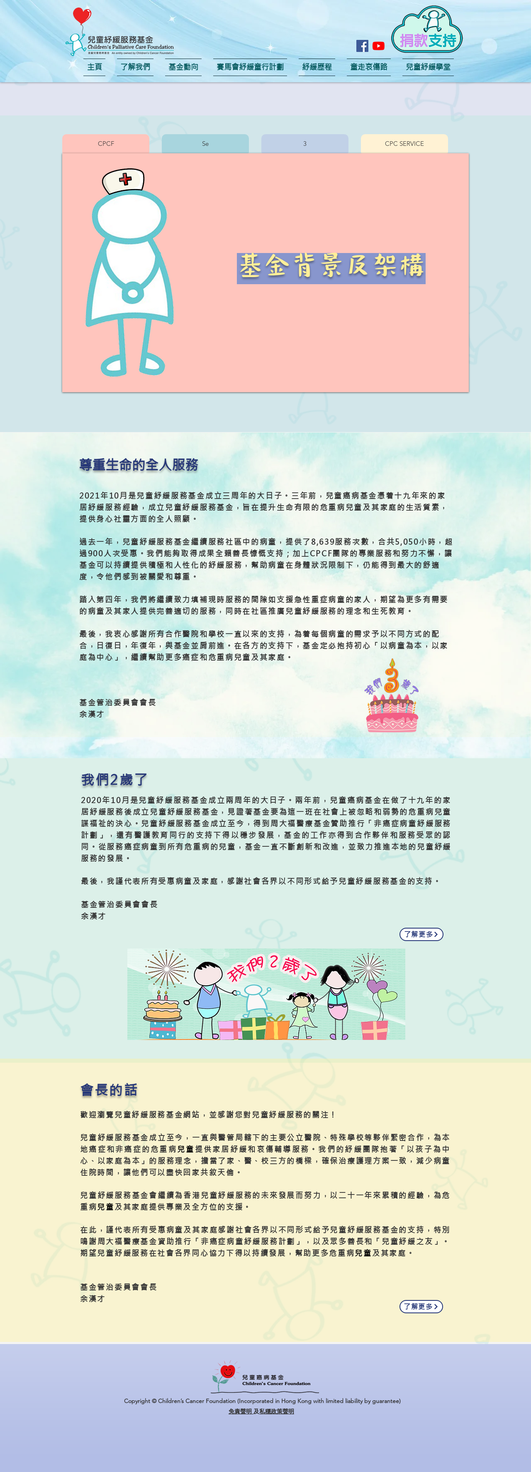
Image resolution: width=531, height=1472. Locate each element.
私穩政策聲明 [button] (276, 1411)
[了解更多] (421, 934)
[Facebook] (362, 46)
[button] (427, 29)
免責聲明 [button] (241, 1411)
